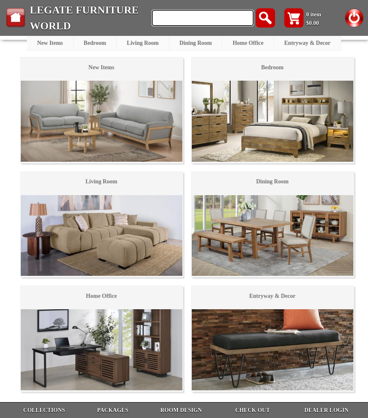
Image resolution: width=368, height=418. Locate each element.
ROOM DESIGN (181, 410)
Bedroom (95, 43)
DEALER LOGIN (326, 410)
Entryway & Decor (307, 43)
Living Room (143, 43)
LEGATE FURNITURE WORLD (84, 18)
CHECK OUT (252, 410)
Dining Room (196, 43)
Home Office (247, 43)
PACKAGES (112, 410)
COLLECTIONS (44, 410)
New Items (50, 43)
